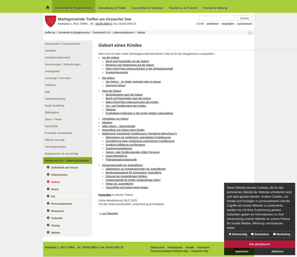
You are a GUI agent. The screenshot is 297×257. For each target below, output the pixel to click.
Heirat (55, 189)
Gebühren (50, 85)
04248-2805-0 (103, 23)
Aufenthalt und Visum (64, 167)
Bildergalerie (52, 112)
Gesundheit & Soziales (147, 8)
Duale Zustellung (54, 105)
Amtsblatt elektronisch (57, 57)
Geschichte (51, 126)
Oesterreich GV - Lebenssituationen (113, 32)
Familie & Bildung (215, 8)
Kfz (53, 196)
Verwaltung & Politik (112, 8)
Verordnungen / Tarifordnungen (63, 64)
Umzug (55, 225)
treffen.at (50, 32)
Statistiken (260, 234)
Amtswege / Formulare (58, 78)
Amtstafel (50, 50)
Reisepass (57, 210)
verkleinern (212, 23)
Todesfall (56, 218)
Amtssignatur (52, 71)
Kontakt (189, 247)
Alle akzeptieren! (259, 244)
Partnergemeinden (55, 146)
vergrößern (228, 23)
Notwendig (238, 234)
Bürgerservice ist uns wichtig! (61, 153)
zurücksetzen (244, 23)
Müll (47, 91)
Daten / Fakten (53, 119)
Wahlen (55, 232)
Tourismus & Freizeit (183, 8)
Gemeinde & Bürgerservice (74, 8)
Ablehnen (277, 251)
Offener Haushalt (55, 139)
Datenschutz (157, 247)
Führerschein (59, 174)
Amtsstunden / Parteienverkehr (62, 43)
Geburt (55, 182)
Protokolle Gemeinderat (58, 133)
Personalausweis (61, 203)
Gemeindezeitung (55, 98)
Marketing (281, 234)
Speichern (241, 251)
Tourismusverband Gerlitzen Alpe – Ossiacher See (179, 251)
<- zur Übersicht (108, 213)
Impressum (203, 247)
